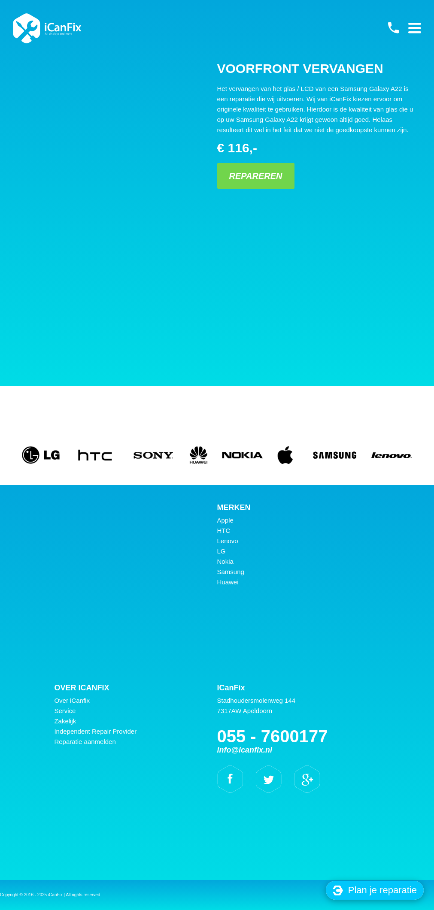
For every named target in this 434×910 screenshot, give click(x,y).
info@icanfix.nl (245, 750)
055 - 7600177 (393, 28)
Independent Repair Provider (95, 731)
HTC (224, 530)
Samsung (230, 571)
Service (65, 710)
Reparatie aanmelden (84, 741)
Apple (225, 520)
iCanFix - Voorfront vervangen (47, 28)
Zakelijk (65, 721)
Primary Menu (414, 28)
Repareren (255, 176)
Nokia (225, 561)
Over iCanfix (72, 700)
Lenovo (227, 540)
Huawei (228, 582)
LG (221, 551)
